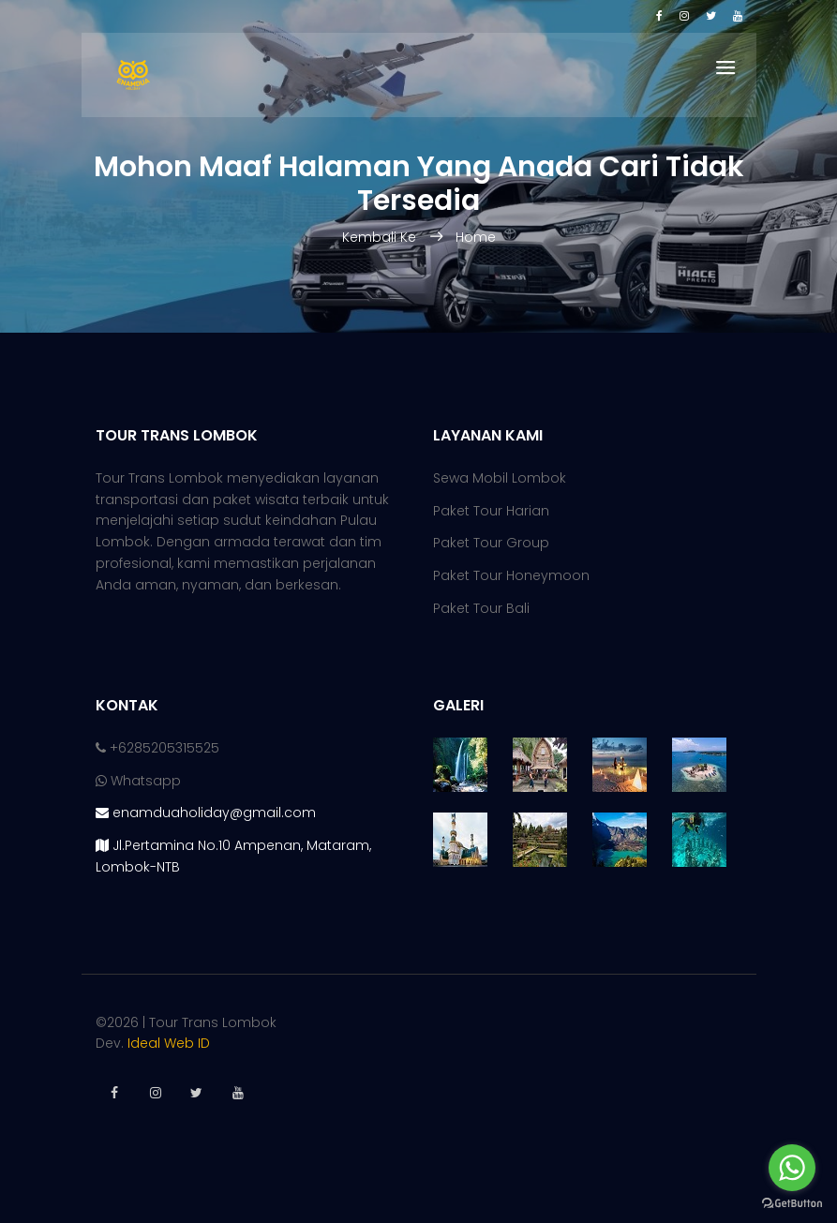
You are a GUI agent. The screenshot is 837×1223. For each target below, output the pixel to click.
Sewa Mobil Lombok (499, 478)
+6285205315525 (157, 747)
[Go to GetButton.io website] (792, 1204)
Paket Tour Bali (481, 608)
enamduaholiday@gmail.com (206, 812)
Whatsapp (138, 780)
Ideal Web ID (168, 1043)
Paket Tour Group (491, 542)
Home (476, 237)
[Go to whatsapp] (792, 1167)
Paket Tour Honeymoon (511, 575)
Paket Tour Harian (491, 510)
